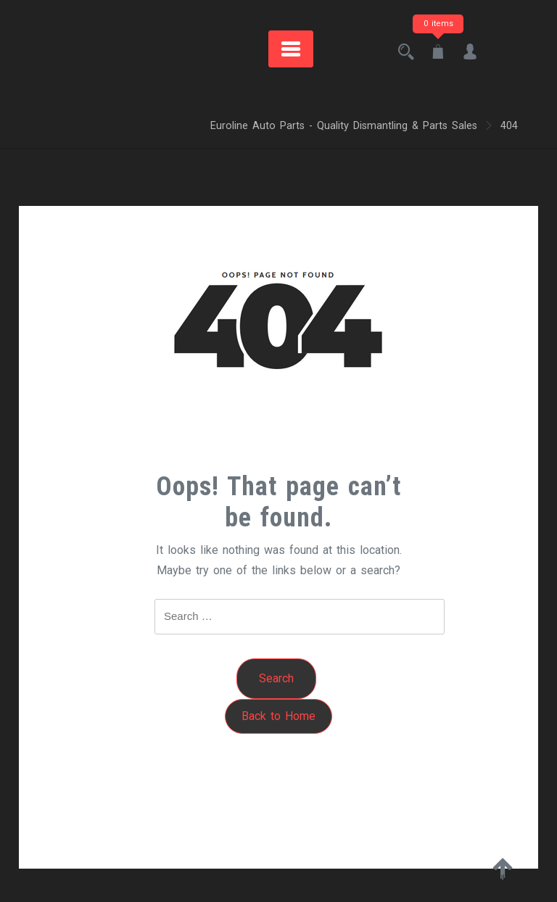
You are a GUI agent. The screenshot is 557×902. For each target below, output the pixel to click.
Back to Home (278, 716)
